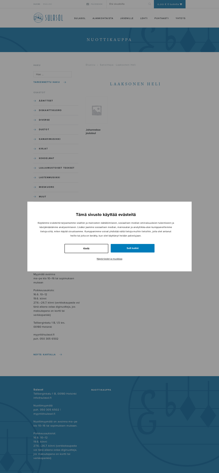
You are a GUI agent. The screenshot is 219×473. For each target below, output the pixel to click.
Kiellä (86, 248)
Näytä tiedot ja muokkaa (109, 258)
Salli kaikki (133, 248)
